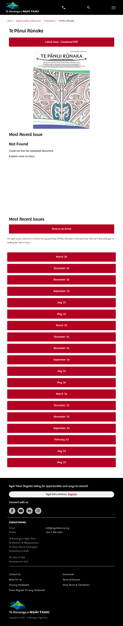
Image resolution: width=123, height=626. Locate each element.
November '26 (61, 279)
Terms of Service (71, 579)
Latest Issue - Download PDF (61, 42)
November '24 (61, 348)
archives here (38, 239)
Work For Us (15, 579)
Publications (50, 21)
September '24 (61, 359)
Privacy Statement (19, 585)
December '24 (61, 336)
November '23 (62, 416)
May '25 (61, 314)
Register (72, 494)
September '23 (61, 428)
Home (10, 21)
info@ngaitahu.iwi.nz (57, 528)
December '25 (61, 268)
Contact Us (14, 574)
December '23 (61, 405)
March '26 (61, 256)
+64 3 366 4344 (54, 532)
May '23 (61, 462)
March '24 (61, 394)
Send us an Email (61, 228)
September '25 (61, 291)
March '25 (61, 325)
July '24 (61, 371)
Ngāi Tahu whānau (61, 494)
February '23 (61, 439)
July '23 (61, 451)
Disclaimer (68, 574)
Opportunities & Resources (28, 21)
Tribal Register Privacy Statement (27, 590)
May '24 (61, 382)
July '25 (61, 302)
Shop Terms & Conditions (76, 585)
